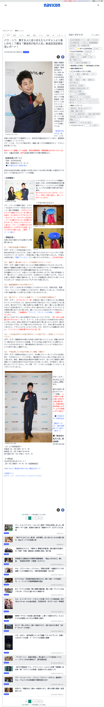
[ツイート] (58, 57)
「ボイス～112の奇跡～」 (46, 312)
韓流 (14, 35)
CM (53, 35)
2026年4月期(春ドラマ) (77, 40)
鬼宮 (71, 80)
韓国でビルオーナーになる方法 (80, 97)
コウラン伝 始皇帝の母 (77, 114)
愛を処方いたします (76, 99)
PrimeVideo (89, 51)
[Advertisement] (52, 19)
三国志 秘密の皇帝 (94, 114)
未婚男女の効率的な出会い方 (79, 88)
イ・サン (78, 77)
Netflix (73, 48)
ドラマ (21, 35)
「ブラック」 (32, 312)
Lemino (80, 54)
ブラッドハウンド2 (91, 99)
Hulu (87, 54)
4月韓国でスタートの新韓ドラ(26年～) (82, 57)
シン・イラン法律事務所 (77, 94)
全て (8, 35)
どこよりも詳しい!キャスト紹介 (81, 71)
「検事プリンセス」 (21, 257)
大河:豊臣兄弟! (75, 43)
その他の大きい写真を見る (17, 165)
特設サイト (10, 473)
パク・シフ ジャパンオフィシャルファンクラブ (24, 476)
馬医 (71, 77)
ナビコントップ (7, 30)
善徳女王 (91, 80)
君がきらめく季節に (76, 91)
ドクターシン (81, 102)
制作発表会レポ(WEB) (93, 65)
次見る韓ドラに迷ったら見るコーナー (82, 117)
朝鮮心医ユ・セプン (89, 74)
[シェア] (62, 57)
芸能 (34, 35)
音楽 (48, 35)
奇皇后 (77, 80)
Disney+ (97, 48)
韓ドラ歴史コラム (75, 60)
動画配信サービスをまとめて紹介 (80, 122)
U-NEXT (72, 54)
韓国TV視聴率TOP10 (77, 68)
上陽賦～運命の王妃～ (77, 111)
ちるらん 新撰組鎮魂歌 (90, 43)
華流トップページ (76, 105)
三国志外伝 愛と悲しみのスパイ (80, 108)
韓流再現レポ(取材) (77, 65)
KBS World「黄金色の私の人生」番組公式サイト (23, 468)
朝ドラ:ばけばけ (93, 40)
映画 (28, 35)
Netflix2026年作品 (86, 48)
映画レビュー (74, 119)
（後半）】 (57, 430)
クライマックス (93, 102)
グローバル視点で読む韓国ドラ (80, 62)
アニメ (41, 35)
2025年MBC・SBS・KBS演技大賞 (79, 45)
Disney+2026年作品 (77, 51)
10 (47, 518)
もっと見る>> (91, 125)
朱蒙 (84, 80)
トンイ (72, 74)
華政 (78, 74)
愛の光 (72, 102)
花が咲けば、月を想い (77, 85)
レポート (60, 35)
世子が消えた (74, 82)
